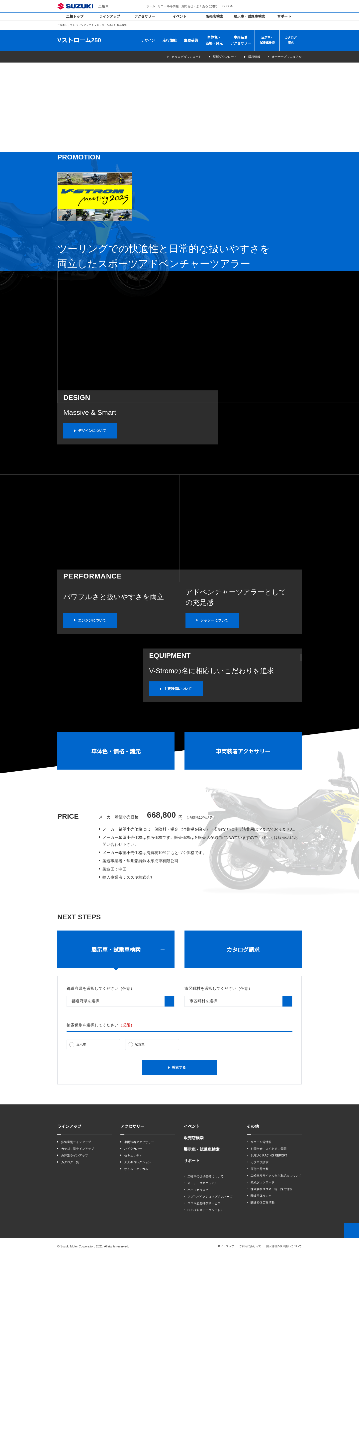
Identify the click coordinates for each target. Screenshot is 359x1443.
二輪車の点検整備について (205, 1364)
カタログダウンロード (176, 57)
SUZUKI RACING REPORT (268, 1343)
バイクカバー (133, 1336)
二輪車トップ (64, 25)
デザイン (148, 40)
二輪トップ (75, 16)
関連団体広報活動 (262, 1390)
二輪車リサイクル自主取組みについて (276, 1363)
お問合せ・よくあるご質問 (200, 6)
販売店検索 (214, 16)
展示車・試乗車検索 (249, 16)
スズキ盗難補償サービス (203, 1391)
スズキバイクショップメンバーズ (209, 1384)
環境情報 (251, 57)
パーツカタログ (197, 1377)
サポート (284, 16)
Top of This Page (351, 1417)
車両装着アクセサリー (240, 40)
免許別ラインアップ (74, 1343)
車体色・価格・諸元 (214, 40)
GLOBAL (228, 6)
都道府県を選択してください (100, 1176)
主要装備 (191, 40)
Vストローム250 (104, 25)
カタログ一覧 (70, 1350)
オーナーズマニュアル (287, 57)
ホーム (151, 6)
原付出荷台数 (260, 1356)
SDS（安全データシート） (205, 1397)
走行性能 (170, 40)
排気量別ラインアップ (76, 1329)
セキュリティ (133, 1343)
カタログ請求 (291, 40)
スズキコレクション (137, 1350)
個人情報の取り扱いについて (284, 1434)
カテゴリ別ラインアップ (77, 1336)
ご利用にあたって (250, 1434)
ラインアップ (109, 16)
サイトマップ (226, 1434)
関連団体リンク (261, 1383)
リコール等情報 (169, 6)
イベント (179, 16)
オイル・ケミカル (136, 1356)
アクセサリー (144, 16)
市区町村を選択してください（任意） (218, 1176)
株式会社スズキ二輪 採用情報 (271, 1377)
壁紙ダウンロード (218, 57)
